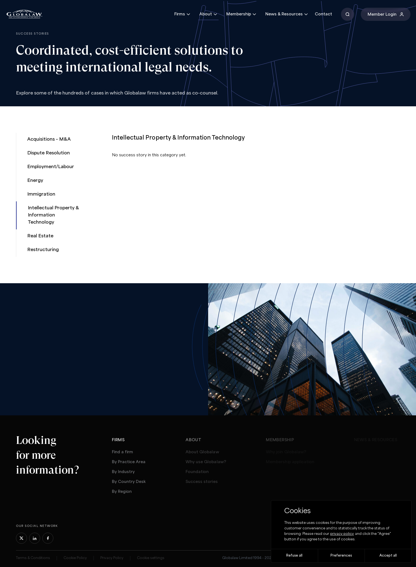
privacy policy (342, 534)
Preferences (341, 555)
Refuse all (294, 555)
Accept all (388, 555)
